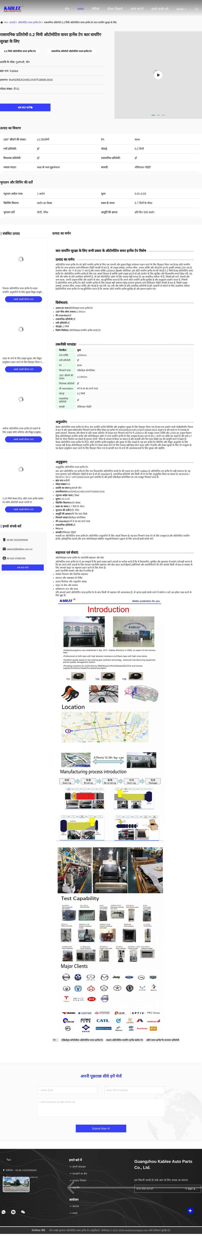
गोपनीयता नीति (38, 1230)
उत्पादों (12, 22)
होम (67, 9)
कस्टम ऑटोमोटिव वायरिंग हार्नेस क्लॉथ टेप (124, 1040)
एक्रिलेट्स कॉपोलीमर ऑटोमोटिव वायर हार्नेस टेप (82, 1040)
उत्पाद (80, 9)
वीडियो (95, 9)
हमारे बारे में (137, 9)
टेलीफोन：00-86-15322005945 (19, 1170)
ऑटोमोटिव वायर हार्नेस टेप (29, 22)
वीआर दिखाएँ (115, 9)
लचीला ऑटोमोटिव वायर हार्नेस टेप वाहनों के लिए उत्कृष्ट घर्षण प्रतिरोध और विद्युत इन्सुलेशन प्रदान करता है (22, 432)
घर (5, 22)
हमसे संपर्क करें (160, 9)
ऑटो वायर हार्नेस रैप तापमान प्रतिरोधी (162, 1040)
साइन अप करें (191, 1188)
